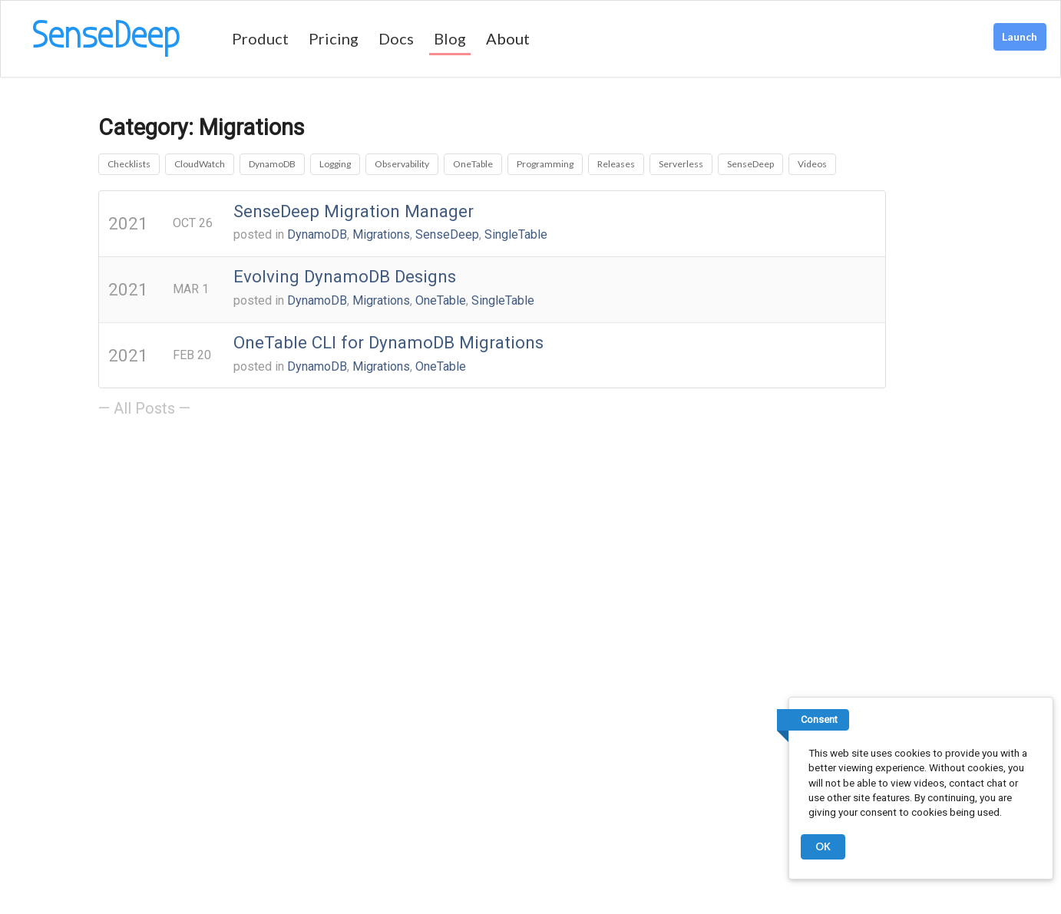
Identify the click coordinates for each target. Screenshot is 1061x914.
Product (260, 38)
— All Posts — (144, 408)
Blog (450, 38)
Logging (335, 164)
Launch (1019, 36)
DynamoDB (272, 164)
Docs (396, 38)
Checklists (128, 164)
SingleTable (515, 234)
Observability (402, 164)
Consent (819, 719)
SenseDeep (750, 164)
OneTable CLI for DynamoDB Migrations (388, 342)
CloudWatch (199, 164)
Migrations (381, 234)
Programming (545, 164)
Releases (616, 164)
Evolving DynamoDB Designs (344, 276)
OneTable (473, 164)
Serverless (681, 164)
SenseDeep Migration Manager (353, 211)
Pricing (334, 38)
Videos (812, 164)
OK (823, 846)
